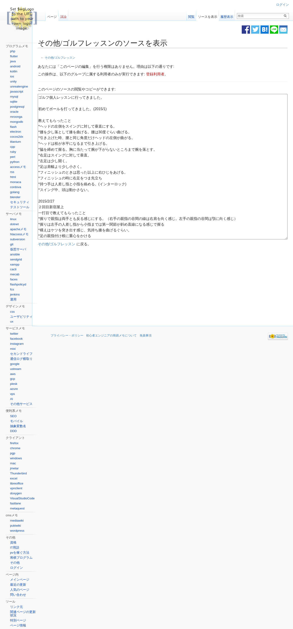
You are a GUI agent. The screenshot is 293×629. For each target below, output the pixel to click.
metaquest (17, 508)
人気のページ (19, 589)
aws (13, 374)
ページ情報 (18, 625)
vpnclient (16, 488)
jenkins (15, 294)
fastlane (15, 503)
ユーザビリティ (21, 316)
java (13, 61)
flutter (14, 56)
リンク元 (16, 607)
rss (12, 172)
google (14, 364)
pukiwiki (15, 525)
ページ (52, 15)
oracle (14, 111)
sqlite (13, 101)
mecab (14, 274)
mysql (14, 96)
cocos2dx (16, 136)
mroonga (16, 116)
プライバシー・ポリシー (67, 336)
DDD (13, 431)
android (15, 66)
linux (13, 219)
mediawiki (17, 520)
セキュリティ (19, 202)
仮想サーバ (18, 249)
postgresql (17, 106)
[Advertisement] (130, 287)
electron (15, 131)
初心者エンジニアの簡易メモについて (111, 336)
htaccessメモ (19, 234)
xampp (14, 264)
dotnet (14, 224)
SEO (13, 416)
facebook (16, 338)
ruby (13, 151)
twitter (14, 333)
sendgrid (16, 259)
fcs (12, 289)
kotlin (13, 71)
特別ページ (18, 620)
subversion (17, 239)
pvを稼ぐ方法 (19, 552)
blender (15, 197)
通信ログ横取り (21, 359)
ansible (15, 254)
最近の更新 (18, 584)
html (13, 177)
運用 (13, 299)
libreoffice (16, 483)
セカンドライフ (21, 354)
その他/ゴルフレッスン (74, 58)
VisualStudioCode (22, 498)
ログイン (282, 4)
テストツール (19, 207)
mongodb (16, 121)
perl (12, 157)
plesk (13, 384)
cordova (15, 187)
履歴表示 (226, 15)
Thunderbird (18, 473)
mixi (13, 348)
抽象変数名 (18, 426)
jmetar (14, 468)
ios (12, 76)
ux (11, 321)
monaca (15, 182)
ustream (15, 369)
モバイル (16, 421)
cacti (13, 269)
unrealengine (19, 86)
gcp (12, 378)
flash (13, 127)
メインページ (19, 579)
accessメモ (18, 167)
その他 (15, 562)
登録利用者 (169, 74)
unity (13, 81)
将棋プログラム (21, 557)
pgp (12, 453)
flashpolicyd (18, 284)
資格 (13, 542)
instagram (17, 343)
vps (12, 394)
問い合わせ (18, 594)
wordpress (17, 530)
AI (11, 399)
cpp (12, 146)
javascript (16, 91)
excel (13, 478)
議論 (63, 15)
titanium (15, 141)
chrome (15, 448)
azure (14, 389)
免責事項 (146, 336)
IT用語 (14, 547)
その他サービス (21, 404)
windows (16, 458)
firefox (14, 443)
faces (13, 279)
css (12, 311)
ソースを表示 (207, 15)
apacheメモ (18, 229)
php (12, 51)
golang (14, 192)
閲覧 (191, 15)
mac (13, 463)
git (11, 244)
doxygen (16, 493)
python (14, 162)
